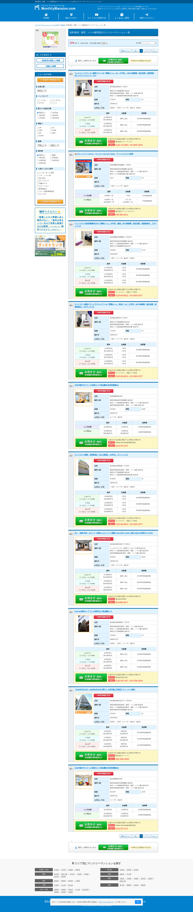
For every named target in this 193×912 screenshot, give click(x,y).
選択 (71, 73)
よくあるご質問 (122, 18)
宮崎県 (63, 890)
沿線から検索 (51, 66)
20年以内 (41, 163)
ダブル (40, 103)
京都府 (136, 878)
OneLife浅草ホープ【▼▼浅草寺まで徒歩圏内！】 (94, 611)
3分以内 (41, 115)
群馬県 (63, 877)
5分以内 (54, 115)
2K (39, 133)
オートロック (43, 181)
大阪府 (122, 878)
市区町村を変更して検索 (51, 60)
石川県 (129, 874)
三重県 (77, 881)
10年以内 (41, 160)
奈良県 (143, 878)
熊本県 (70, 890)
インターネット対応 (45, 173)
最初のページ (125, 51)
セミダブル (55, 100)
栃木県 (56, 877)
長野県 (129, 870)
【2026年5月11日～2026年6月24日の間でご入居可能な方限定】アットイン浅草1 (105, 689)
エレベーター (43, 186)
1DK (39, 130)
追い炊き (41, 178)
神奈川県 (64, 874)
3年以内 (41, 158)
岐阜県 (70, 881)
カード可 (41, 194)
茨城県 (86, 874)
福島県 (77, 870)
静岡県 (63, 881)
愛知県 (56, 881)
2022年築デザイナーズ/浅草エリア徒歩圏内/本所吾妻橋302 (97, 768)
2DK (52, 133)
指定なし (41, 113)
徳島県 (143, 885)
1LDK (53, 130)
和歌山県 (123, 881)
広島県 (56, 885)
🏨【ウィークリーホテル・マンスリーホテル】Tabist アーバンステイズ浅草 (104, 154)
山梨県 (122, 870)
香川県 (122, 885)
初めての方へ (71, 18)
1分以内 (54, 113)
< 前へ (135, 51)
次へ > (155, 51)
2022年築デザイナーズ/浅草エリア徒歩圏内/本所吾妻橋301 (97, 385)
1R (39, 128)
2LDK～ (41, 136)
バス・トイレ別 (44, 175)
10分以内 (54, 118)
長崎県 (56, 892)
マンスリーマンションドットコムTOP (47, 25)
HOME (46, 18)
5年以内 (54, 158)
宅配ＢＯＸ (42, 183)
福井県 (122, 874)
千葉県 (79, 874)
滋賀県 (150, 878)
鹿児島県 (85, 890)
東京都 (63, 25)
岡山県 (70, 885)
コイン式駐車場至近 (45, 191)
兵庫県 (129, 878)
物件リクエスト (147, 18)
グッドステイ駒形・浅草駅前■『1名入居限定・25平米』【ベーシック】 (101, 455)
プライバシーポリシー (106, 902)
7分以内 (41, 118)
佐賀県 (63, 892)
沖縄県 (70, 892)
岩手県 (63, 870)
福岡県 (56, 890)
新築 (53, 155)
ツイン (53, 103)
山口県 (63, 885)
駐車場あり (42, 189)
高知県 (136, 885)
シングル (41, 100)
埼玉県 (72, 874)
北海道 (56, 870)
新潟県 (136, 870)
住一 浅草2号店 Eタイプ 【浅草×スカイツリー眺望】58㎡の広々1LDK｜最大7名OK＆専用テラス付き (114, 533)
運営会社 (48, 901)
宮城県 (70, 870)
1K (52, 128)
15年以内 (54, 160)
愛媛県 (129, 885)
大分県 (77, 890)
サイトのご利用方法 (96, 18)
